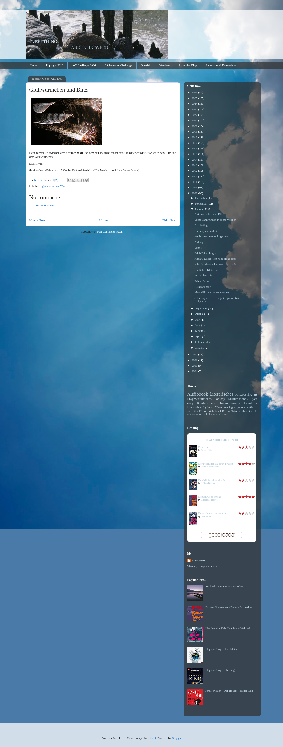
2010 (195, 182)
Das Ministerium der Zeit (212, 480)
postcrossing (243, 394)
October (200, 209)
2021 (195, 120)
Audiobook (197, 393)
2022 (195, 114)
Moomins (246, 411)
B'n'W (202, 411)
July (198, 319)
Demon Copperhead (209, 496)
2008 (195, 193)
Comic (198, 414)
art (255, 394)
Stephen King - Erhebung (220, 670)
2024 (195, 103)
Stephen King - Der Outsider (221, 649)
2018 (195, 137)
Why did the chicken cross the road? (215, 264)
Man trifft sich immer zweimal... (213, 292)
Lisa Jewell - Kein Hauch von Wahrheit (228, 628)
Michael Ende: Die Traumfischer (224, 586)
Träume (235, 411)
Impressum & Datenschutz (221, 65)
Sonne (198, 247)
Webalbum (208, 414)
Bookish (145, 65)
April (198, 336)
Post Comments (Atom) (110, 231)
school (217, 414)
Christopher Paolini (205, 231)
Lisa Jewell (206, 516)
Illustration (194, 407)
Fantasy (219, 399)
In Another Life (203, 275)
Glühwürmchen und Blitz (209, 214)
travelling (250, 403)
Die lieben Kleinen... (206, 270)
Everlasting (200, 225)
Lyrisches (208, 407)
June (198, 325)
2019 (195, 131)
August (199, 313)
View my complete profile (202, 566)
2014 (195, 159)
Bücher (226, 411)
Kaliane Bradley (208, 483)
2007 (195, 354)
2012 (195, 170)
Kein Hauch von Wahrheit (213, 513)
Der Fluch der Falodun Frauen (215, 463)
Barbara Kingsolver (209, 500)
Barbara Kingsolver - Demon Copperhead (229, 607)
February (200, 341)
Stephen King (207, 450)
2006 (195, 360)
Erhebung (203, 447)
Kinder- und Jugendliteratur (219, 403)
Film (195, 411)
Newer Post (37, 220)
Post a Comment (44, 205)
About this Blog (187, 65)
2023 (195, 109)
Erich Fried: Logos (205, 253)
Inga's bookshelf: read (221, 439)
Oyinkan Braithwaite (210, 466)
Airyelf (152, 738)
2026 (195, 92)
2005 (195, 365)
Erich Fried (214, 411)
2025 (195, 98)
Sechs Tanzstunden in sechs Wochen (215, 219)
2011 (195, 176)
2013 (195, 165)
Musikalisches (238, 399)
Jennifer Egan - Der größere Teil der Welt (229, 690)
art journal (240, 407)
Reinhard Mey (202, 286)
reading (228, 407)
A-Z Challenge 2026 (84, 65)
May (198, 330)
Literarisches (221, 393)
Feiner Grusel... (203, 281)
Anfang (198, 242)
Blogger (176, 738)
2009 (195, 187)
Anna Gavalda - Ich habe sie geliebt (214, 258)
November (201, 203)
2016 (195, 148)
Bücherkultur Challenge (118, 65)
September (201, 308)
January (200, 347)
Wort (63, 186)
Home (33, 65)
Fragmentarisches (48, 186)
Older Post (169, 220)
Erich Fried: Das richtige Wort (211, 236)
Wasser (219, 407)
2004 (195, 371)
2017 (195, 143)
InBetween (198, 560)
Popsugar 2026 (54, 65)
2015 (195, 154)
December (201, 198)
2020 (195, 126)
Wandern (164, 65)
